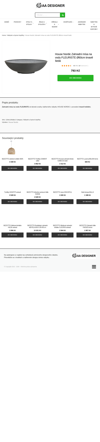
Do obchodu (75, 78)
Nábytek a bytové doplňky (94, 25)
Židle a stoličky (42, 23)
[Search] (62, 15)
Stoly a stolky (29, 23)
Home (4, 35)
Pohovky (17, 22)
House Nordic (13, 122)
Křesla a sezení (54, 24)
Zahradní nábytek (82, 23)
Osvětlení (67, 22)
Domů (6, 22)
